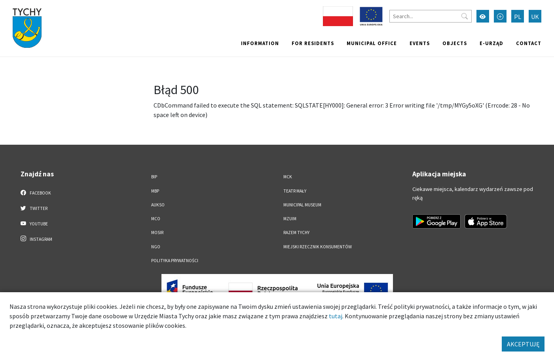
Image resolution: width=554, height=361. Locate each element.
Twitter (34, 208)
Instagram (36, 238)
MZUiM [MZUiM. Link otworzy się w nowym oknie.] (289, 218)
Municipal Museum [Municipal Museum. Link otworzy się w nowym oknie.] (302, 205)
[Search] (430, 16)
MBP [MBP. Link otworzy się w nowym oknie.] (155, 191)
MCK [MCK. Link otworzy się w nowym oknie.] (287, 177)
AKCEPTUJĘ (523, 344)
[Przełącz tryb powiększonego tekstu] (500, 16)
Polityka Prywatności (174, 260)
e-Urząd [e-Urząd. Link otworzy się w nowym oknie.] (491, 43)
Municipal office (372, 43)
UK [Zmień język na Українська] (535, 17)
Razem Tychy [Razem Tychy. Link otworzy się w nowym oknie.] (296, 232)
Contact (528, 43)
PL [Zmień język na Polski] (517, 17)
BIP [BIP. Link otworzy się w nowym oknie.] (154, 177)
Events (420, 43)
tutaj (335, 316)
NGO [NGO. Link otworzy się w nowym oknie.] (155, 246)
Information (260, 43)
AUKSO (158, 205)
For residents (313, 43)
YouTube (34, 223)
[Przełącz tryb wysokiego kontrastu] (482, 16)
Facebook (36, 192)
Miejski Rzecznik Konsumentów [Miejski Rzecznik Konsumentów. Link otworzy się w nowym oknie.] (317, 246)
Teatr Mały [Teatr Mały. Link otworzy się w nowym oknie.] (294, 191)
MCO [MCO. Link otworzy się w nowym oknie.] (155, 218)
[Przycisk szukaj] (464, 16)
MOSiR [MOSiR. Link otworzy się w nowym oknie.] (157, 232)
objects (454, 43)
